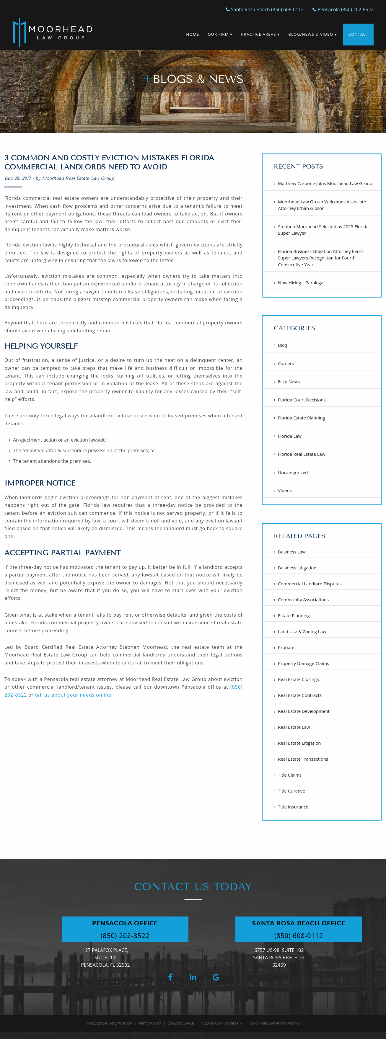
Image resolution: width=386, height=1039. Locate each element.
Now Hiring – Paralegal (301, 282)
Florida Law (290, 436)
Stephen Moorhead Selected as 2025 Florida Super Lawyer (323, 229)
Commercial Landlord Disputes (309, 584)
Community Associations (303, 599)
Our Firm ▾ (219, 34)
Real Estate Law (294, 727)
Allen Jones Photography (222, 1023)
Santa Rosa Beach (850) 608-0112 (265, 9)
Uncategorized (293, 472)
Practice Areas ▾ (260, 34)
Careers (286, 363)
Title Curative (291, 791)
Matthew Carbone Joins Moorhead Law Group (325, 183)
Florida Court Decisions (302, 400)
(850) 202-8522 (126, 935)
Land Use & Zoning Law (302, 631)
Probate (286, 647)
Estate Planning (294, 615)
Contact (358, 34)
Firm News (289, 381)
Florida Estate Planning (301, 418)
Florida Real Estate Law (301, 454)
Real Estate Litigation (299, 743)
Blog (282, 345)
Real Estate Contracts (300, 695)
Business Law (291, 552)
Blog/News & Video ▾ (312, 34)
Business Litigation (297, 568)
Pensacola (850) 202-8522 (343, 9)
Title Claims (290, 775)
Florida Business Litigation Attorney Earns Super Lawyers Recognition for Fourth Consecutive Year (321, 257)
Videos (285, 490)
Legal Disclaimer (180, 1023)
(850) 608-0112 (299, 935)
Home (192, 34)
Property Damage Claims (303, 663)
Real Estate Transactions (303, 759)
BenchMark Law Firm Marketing (275, 1023)
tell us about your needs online (73, 695)
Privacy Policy (150, 1023)
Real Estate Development (304, 711)
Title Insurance (293, 807)
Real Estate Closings (298, 679)
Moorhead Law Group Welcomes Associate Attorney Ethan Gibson (322, 205)
